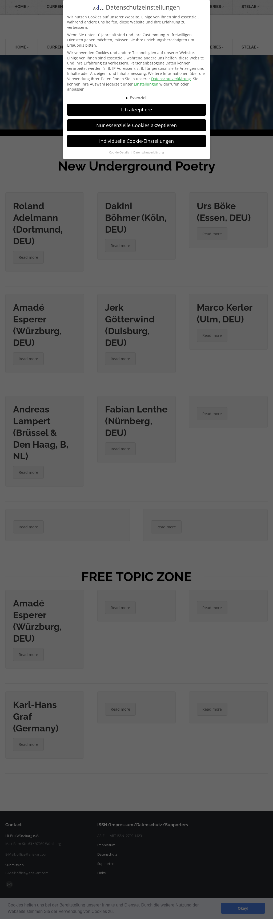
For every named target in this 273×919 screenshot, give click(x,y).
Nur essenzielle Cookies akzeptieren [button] (136, 125)
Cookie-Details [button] (119, 152)
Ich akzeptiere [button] (136, 109)
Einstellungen (146, 84)
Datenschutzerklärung (171, 78)
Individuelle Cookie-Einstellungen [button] (136, 141)
